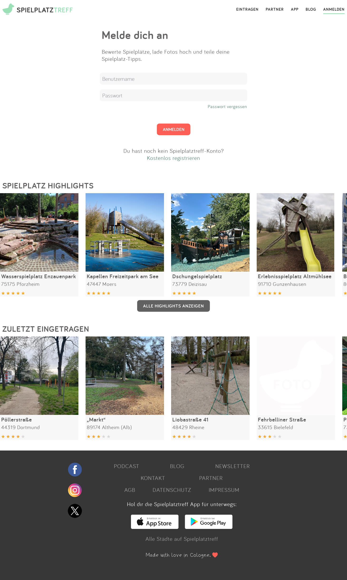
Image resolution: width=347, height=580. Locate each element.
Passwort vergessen (227, 106)
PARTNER (275, 9)
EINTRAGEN (247, 9)
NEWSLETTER (232, 466)
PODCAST (126, 466)
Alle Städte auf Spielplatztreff (181, 538)
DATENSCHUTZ (172, 489)
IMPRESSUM (224, 489)
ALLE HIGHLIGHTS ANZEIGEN (173, 306)
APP (295, 9)
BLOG (311, 9)
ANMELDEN (334, 9)
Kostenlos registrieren (173, 157)
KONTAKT (153, 477)
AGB (129, 489)
